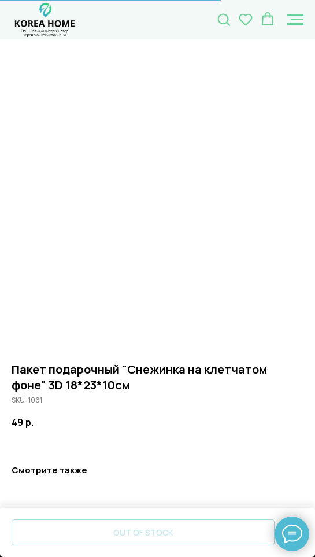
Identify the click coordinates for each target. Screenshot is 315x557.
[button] (224, 19)
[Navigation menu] (295, 19)
